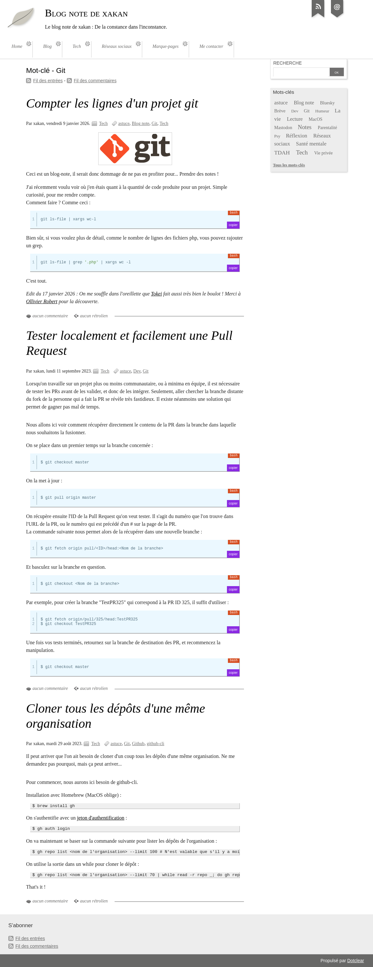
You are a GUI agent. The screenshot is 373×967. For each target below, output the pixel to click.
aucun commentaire (50, 315)
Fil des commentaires (95, 80)
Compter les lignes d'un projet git (112, 103)
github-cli (155, 743)
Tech (103, 123)
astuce (123, 123)
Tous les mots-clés (289, 165)
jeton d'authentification (100, 818)
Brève (279, 110)
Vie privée (323, 153)
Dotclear (355, 960)
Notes (305, 127)
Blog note (140, 123)
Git (154, 123)
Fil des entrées (48, 80)
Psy (277, 136)
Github (138, 743)
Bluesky (327, 103)
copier (233, 225)
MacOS (316, 119)
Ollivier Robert (41, 301)
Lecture (295, 119)
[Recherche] (300, 72)
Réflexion (296, 136)
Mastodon (283, 127)
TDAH (282, 152)
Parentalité (327, 127)
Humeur (322, 111)
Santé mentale (311, 144)
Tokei (156, 293)
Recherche (287, 63)
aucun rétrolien (94, 315)
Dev (136, 371)
